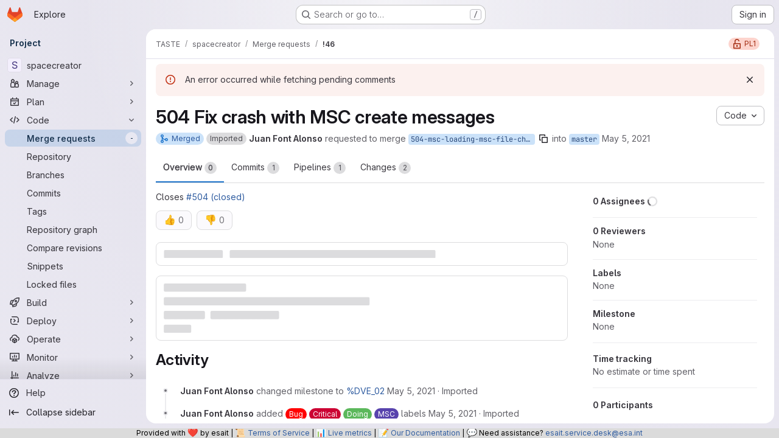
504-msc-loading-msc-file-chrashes (473, 139)
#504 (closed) (215, 197)
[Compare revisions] (73, 247)
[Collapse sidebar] (73, 412)
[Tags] (73, 211)
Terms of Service (279, 432)
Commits (255, 168)
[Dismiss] (749, 79)
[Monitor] (73, 357)
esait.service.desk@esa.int (594, 432)
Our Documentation (425, 432)
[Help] (73, 392)
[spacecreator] (73, 65)
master (584, 139)
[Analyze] (73, 375)
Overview (190, 168)
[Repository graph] (73, 229)
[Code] (73, 119)
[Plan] (73, 101)
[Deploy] (73, 320)
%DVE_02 (365, 391)
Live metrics (350, 432)
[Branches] (73, 174)
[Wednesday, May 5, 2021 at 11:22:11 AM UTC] (411, 391)
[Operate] (73, 338)
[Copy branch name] (543, 138)
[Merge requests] (73, 138)
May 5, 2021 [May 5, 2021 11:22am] (626, 138)
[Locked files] (73, 284)
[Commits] (73, 192)
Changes (385, 168)
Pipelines (320, 168)
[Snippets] (73, 265)
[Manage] (73, 83)
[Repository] (73, 156)
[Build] (73, 302)
